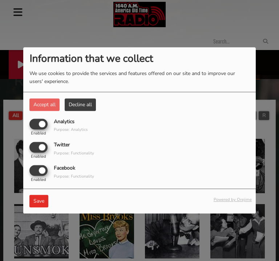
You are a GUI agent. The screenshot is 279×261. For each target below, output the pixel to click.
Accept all (44, 104)
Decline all (80, 104)
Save (38, 201)
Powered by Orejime (233, 200)
